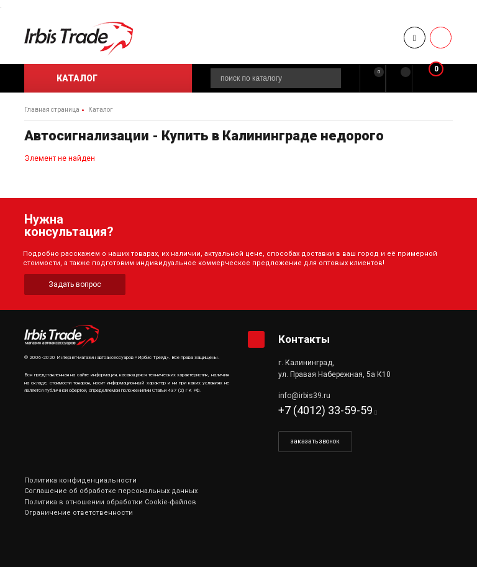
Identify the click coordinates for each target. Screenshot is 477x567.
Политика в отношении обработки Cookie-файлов (110, 502)
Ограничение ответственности (78, 513)
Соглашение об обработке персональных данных (111, 491)
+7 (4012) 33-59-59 (325, 410)
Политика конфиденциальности (80, 480)
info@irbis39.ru (304, 395)
